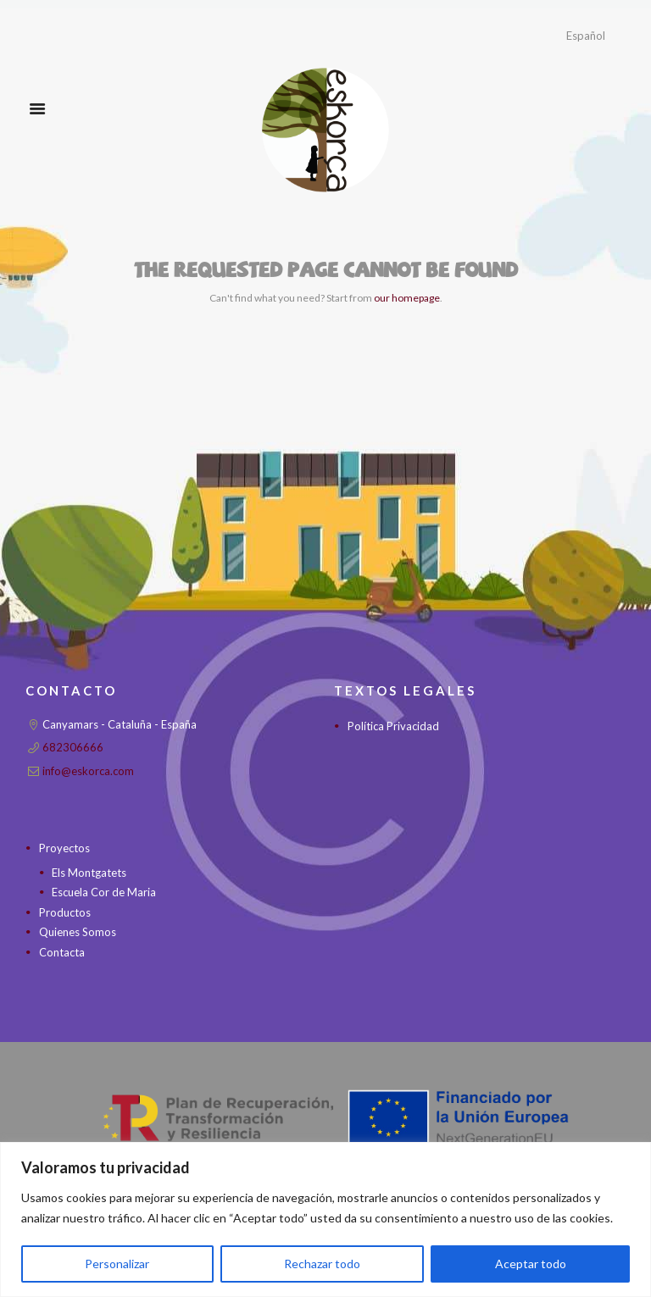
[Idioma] (594, 36)
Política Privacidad (393, 726)
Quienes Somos (77, 932)
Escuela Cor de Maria (104, 892)
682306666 (72, 747)
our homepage (407, 297)
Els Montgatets (89, 872)
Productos (65, 912)
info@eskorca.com (88, 771)
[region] (325, 1219)
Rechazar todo (322, 1263)
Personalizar (117, 1263)
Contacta (62, 952)
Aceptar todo (530, 1263)
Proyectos (64, 848)
